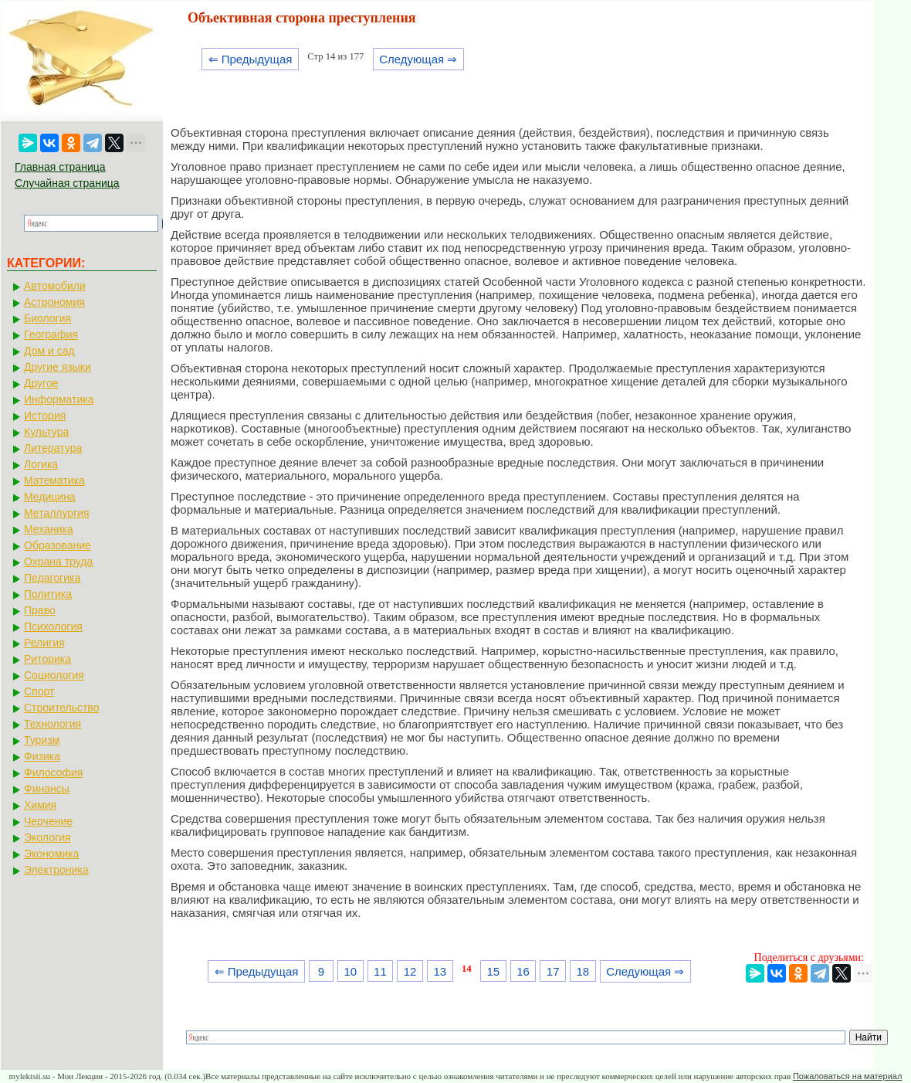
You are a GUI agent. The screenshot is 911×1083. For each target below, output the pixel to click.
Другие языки (57, 367)
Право (40, 610)
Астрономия (54, 302)
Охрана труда (58, 561)
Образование (57, 545)
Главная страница (60, 167)
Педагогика (52, 578)
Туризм (41, 740)
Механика (48, 529)
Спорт (39, 691)
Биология (47, 318)
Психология (53, 626)
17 (553, 971)
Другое (41, 383)
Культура (46, 432)
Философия (53, 772)
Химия (40, 805)
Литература (53, 448)
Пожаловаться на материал (847, 1076)
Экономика (51, 853)
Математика (54, 480)
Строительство (61, 707)
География (51, 334)
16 (523, 971)
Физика (42, 756)
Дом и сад (49, 351)
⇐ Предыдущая (250, 59)
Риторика (47, 659)
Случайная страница (67, 183)
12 (410, 971)
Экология (47, 837)
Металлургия (57, 513)
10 (350, 971)
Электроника (56, 870)
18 (583, 971)
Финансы (46, 789)
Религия (44, 643)
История (45, 415)
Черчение (48, 821)
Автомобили (55, 286)
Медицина (50, 497)
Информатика (58, 399)
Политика (48, 594)
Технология (52, 724)
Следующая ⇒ (418, 59)
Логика (41, 464)
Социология (54, 675)
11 (380, 971)
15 (493, 971)
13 (439, 971)
